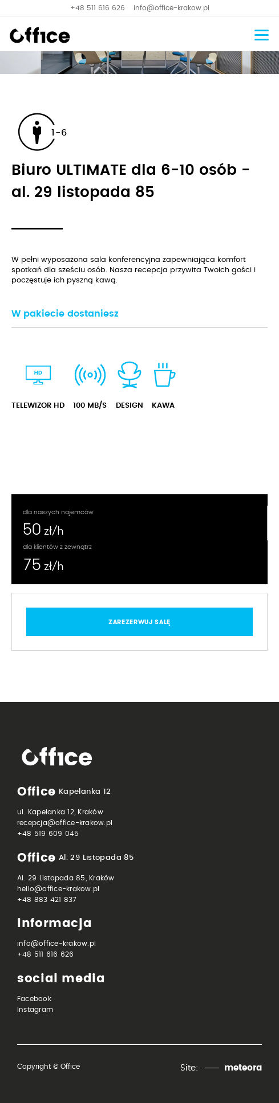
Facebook (34, 998)
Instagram (35, 1009)
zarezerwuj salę (139, 622)
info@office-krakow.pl (171, 8)
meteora (243, 1068)
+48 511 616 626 (97, 8)
